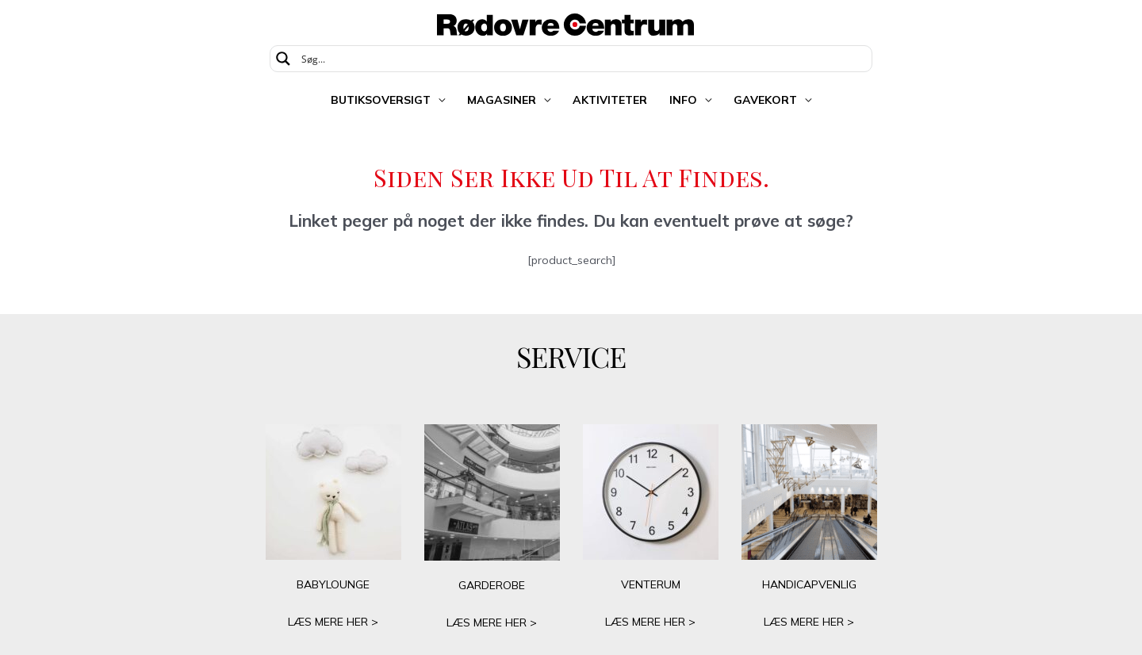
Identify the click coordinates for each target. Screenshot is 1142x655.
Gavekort (765, 100)
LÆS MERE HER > (333, 622)
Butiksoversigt (381, 100)
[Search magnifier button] (283, 58)
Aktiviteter (610, 100)
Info (683, 100)
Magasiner (501, 100)
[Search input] (581, 58)
